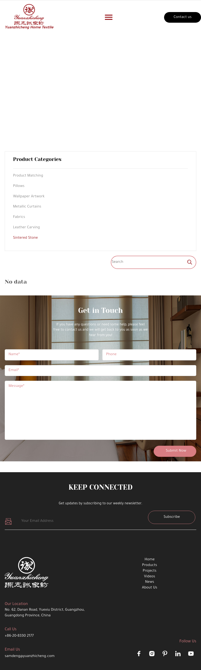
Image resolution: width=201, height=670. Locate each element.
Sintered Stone (119, 96)
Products (149, 565)
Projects (149, 571)
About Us (149, 588)
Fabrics (19, 217)
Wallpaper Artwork (29, 197)
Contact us (183, 17)
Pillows (18, 186)
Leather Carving (26, 228)
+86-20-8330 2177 (19, 636)
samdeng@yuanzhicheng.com (29, 656)
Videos (149, 577)
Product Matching (28, 176)
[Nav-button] (108, 17)
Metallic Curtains (27, 207)
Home (77, 96)
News (149, 582)
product (94, 96)
